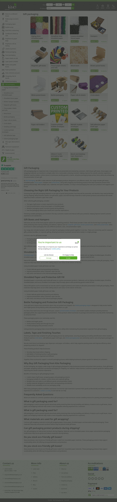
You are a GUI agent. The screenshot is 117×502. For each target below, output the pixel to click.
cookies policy (55, 249)
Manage (48, 258)
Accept (68, 258)
